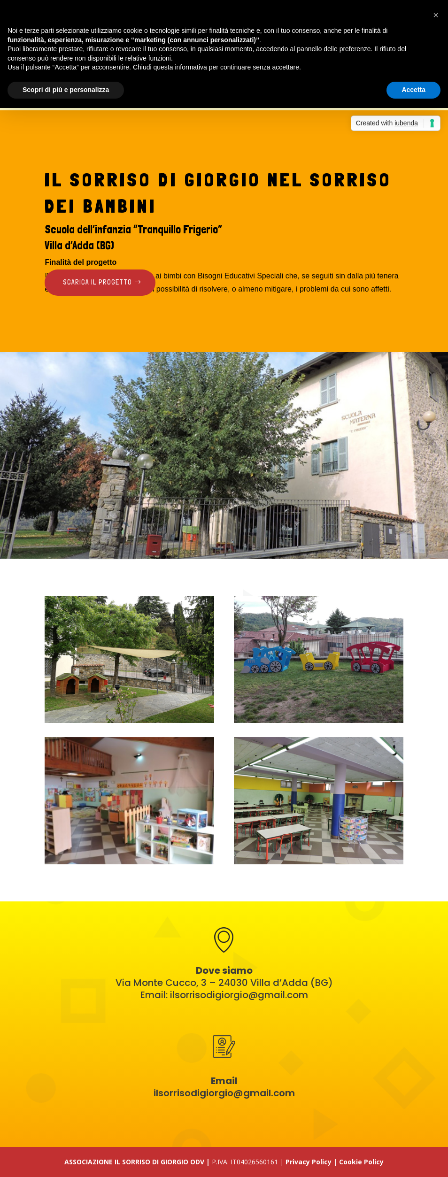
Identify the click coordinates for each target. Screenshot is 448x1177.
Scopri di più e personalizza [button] (66, 89)
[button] (435, 15)
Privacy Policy (309, 1161)
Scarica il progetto (97, 282)
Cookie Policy (361, 1161)
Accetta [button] (413, 89)
